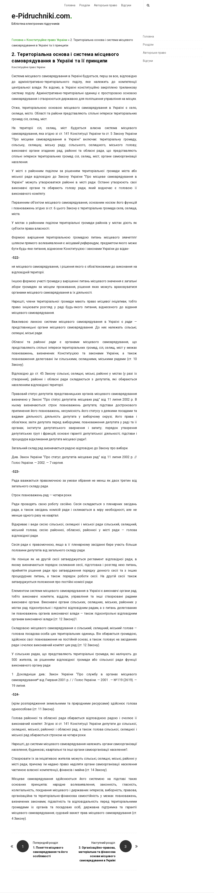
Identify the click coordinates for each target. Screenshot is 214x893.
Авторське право (105, 5)
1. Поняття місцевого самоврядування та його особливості (50, 852)
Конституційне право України (46, 40)
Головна (69, 5)
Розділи (84, 5)
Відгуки (126, 5)
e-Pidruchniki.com (41, 16)
